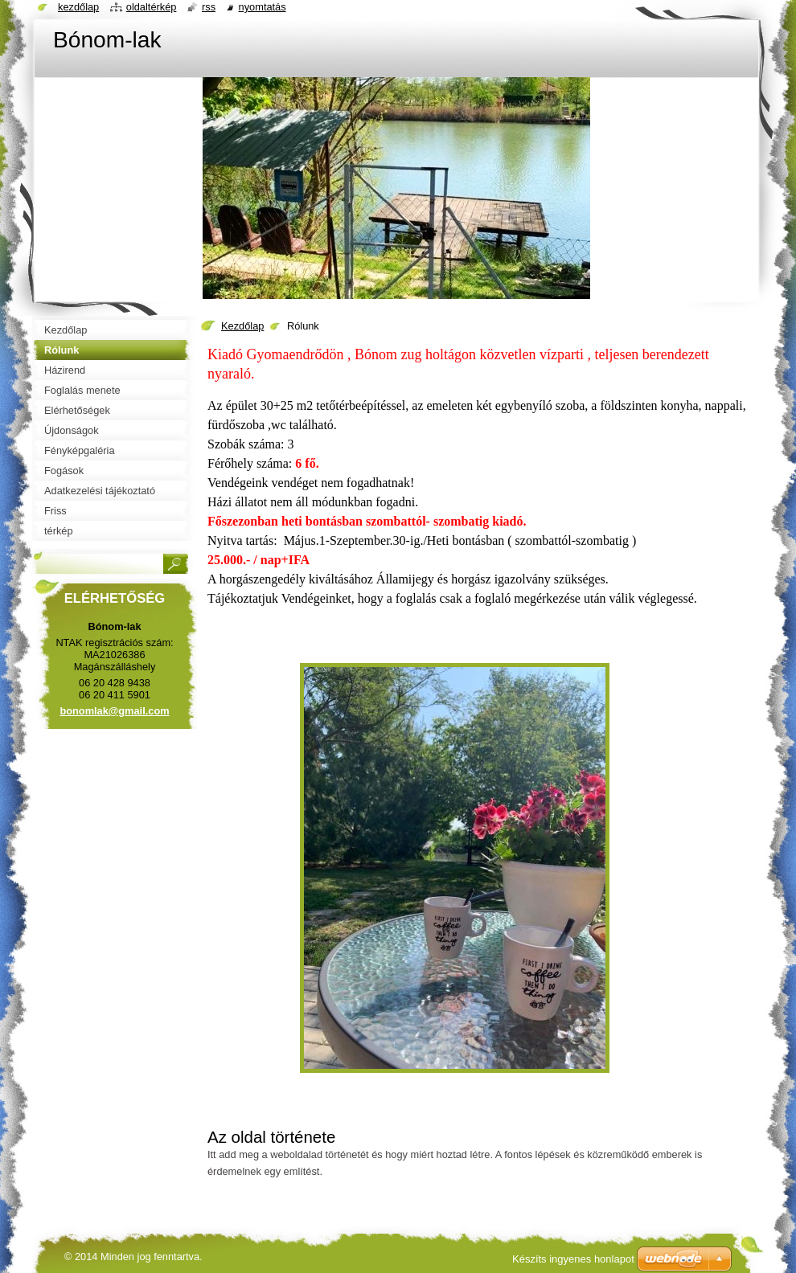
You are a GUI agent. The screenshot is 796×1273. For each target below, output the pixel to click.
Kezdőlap (242, 326)
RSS (208, 7)
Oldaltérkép (151, 7)
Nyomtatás (262, 7)
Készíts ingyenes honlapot (573, 1259)
